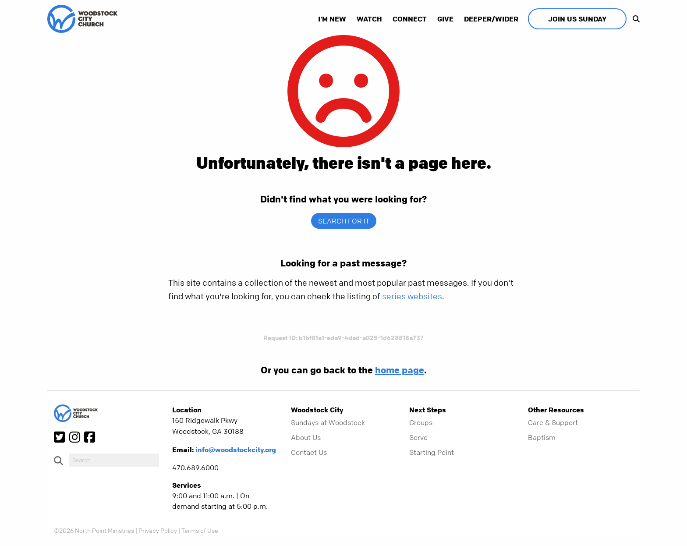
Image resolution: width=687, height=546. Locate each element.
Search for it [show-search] (343, 220)
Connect (410, 18)
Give (445, 18)
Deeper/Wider (491, 18)
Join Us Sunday (577, 18)
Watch (369, 18)
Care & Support (553, 422)
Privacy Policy (157, 530)
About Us (306, 437)
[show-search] (634, 18)
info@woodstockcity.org (235, 449)
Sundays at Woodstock (328, 422)
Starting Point (431, 452)
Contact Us (309, 452)
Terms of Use (199, 530)
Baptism (542, 437)
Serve (418, 437)
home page (399, 370)
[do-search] (114, 460)
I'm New (332, 18)
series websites (412, 296)
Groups (420, 422)
